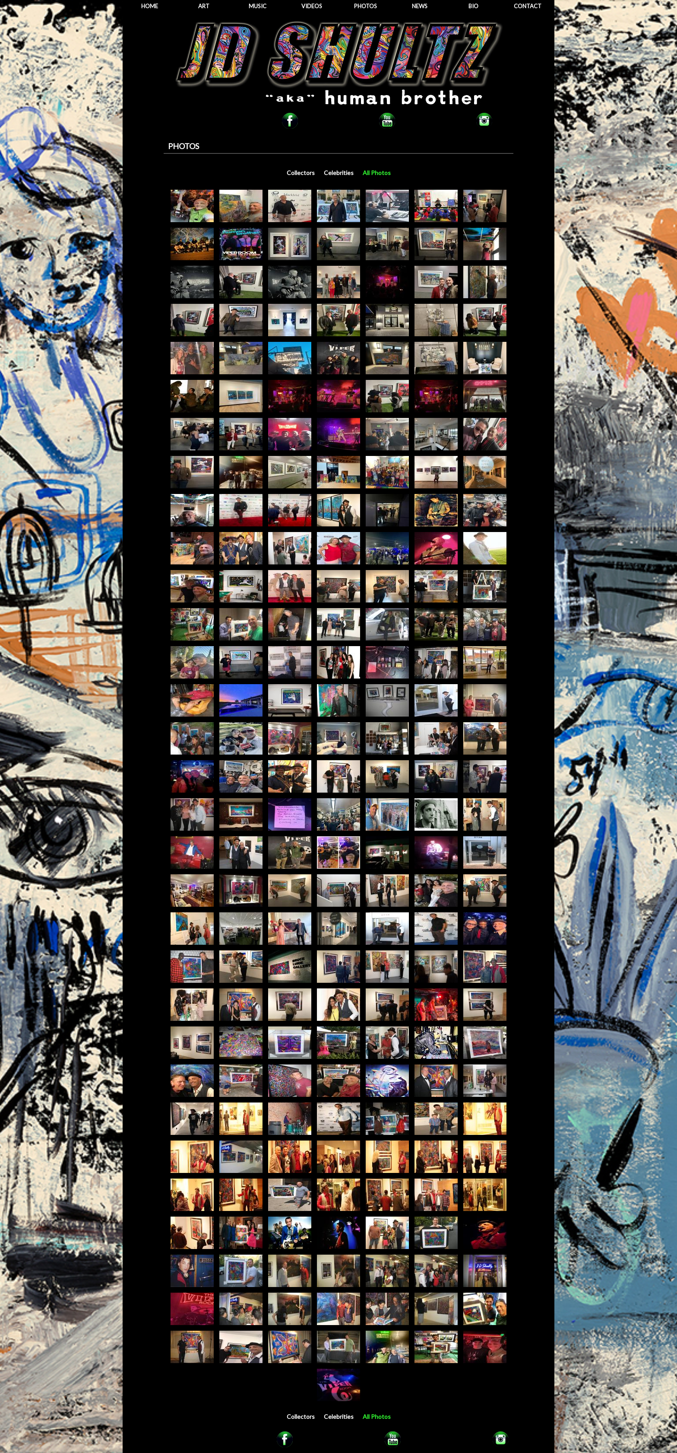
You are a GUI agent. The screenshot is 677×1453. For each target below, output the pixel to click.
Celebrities (339, 172)
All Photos (377, 172)
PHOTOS (365, 6)
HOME (149, 6)
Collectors (301, 172)
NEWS (419, 6)
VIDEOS (311, 6)
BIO (473, 6)
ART (203, 6)
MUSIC (257, 6)
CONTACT (527, 6)
